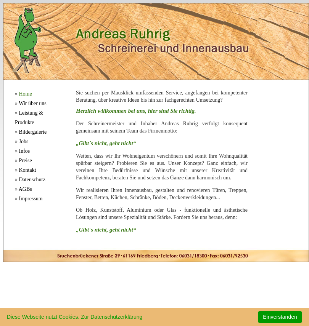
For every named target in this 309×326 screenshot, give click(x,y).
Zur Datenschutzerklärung (111, 317)
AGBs (25, 189)
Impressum (31, 198)
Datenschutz (32, 179)
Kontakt (27, 170)
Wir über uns (33, 103)
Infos (24, 151)
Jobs (24, 141)
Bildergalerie (33, 132)
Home (25, 94)
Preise (25, 160)
